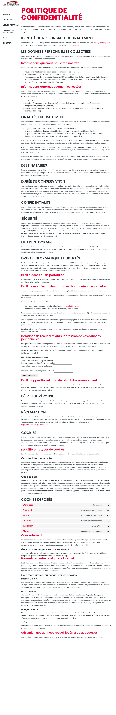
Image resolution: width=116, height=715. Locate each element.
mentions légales (74, 45)
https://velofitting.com (101, 43)
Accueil (7, 14)
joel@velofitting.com (71, 306)
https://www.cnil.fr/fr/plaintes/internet (35, 424)
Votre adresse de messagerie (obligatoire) (37, 366)
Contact (7, 45)
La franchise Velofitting (9, 33)
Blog (5, 39)
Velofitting (8, 19)
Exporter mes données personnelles (38, 360)
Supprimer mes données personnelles (39, 363)
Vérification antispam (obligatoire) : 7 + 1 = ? (37, 371)
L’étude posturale (8, 26)
